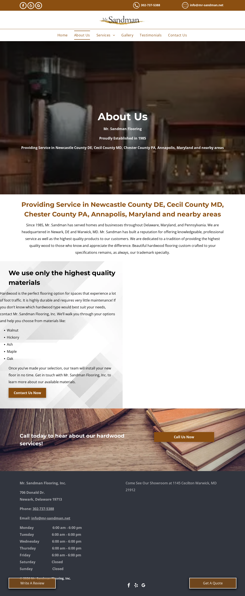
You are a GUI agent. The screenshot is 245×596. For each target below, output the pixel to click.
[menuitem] (62, 35)
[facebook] (23, 6)
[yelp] (30, 6)
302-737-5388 (150, 5)
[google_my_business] (38, 6)
